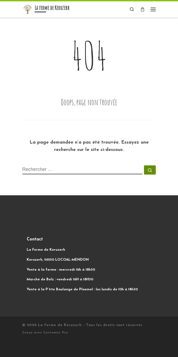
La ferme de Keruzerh (60, 325)
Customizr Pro (55, 332)
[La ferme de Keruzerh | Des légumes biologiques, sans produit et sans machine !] (27, 9)
